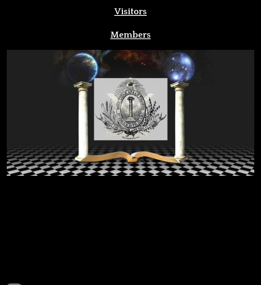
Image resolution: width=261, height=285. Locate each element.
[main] (130, 11)
